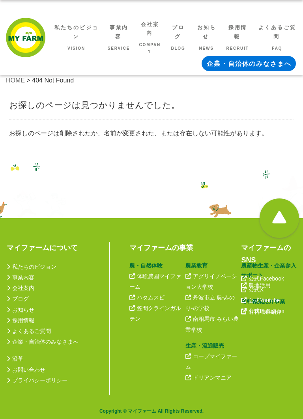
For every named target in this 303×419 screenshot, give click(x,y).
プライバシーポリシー (37, 380)
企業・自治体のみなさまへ (43, 342)
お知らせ (20, 310)
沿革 (15, 358)
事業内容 (20, 277)
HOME (15, 80)
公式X (252, 289)
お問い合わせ (26, 370)
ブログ (18, 299)
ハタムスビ (147, 297)
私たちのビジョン (31, 267)
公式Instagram (262, 311)
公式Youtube (260, 300)
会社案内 (20, 288)
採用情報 (20, 320)
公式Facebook (262, 278)
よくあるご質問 (29, 331)
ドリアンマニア (208, 377)
